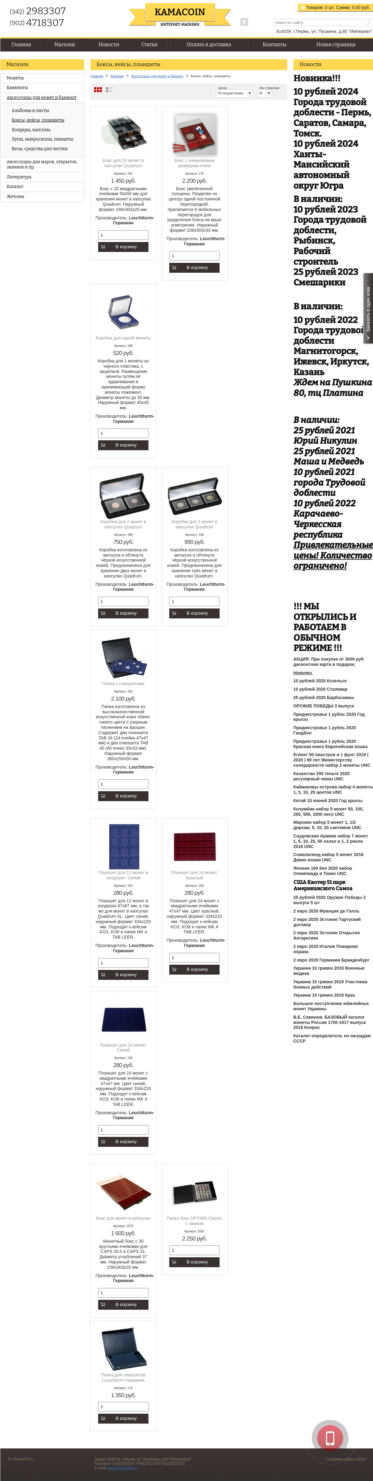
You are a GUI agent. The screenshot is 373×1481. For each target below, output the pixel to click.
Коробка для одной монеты (123, 337)
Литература (19, 177)
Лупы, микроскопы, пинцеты (43, 139)
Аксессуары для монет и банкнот (42, 97)
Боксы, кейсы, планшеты (38, 120)
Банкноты (17, 87)
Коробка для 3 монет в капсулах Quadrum (194, 524)
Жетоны (16, 196)
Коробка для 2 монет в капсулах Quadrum (123, 524)
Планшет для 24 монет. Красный (194, 875)
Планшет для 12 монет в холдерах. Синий (123, 875)
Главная (21, 44)
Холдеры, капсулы (31, 129)
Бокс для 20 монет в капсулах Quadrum (123, 163)
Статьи (149, 44)
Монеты (15, 78)
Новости (108, 44)
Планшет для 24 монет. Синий (123, 1048)
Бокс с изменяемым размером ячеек (194, 163)
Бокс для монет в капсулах (123, 1218)
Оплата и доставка (209, 44)
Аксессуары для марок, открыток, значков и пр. (42, 164)
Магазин (64, 44)
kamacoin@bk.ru (122, 1468)
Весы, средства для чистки (40, 148)
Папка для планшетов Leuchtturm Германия (123, 1377)
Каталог (15, 186)
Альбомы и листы (30, 110)
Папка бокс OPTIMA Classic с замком (194, 1221)
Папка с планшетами (123, 683)
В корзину (119, 246)
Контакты (274, 44)
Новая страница (336, 44)
